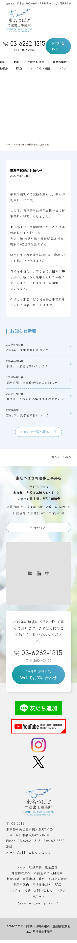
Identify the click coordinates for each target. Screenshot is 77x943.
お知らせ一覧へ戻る (34, 433)
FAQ (19, 68)
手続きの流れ (35, 62)
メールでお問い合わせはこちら (28, 855)
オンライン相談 (40, 68)
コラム (62, 68)
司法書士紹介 (42, 887)
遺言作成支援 (21, 875)
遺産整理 (51, 869)
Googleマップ (37, 529)
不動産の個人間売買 (48, 875)
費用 (16, 62)
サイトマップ (51, 906)
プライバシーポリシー (28, 906)
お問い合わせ (43, 893)
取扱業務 (35, 869)
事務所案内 (60, 62)
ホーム (21, 869)
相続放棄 (13, 881)
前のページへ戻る (60, 458)
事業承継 (29, 881)
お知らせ (38, 898)
